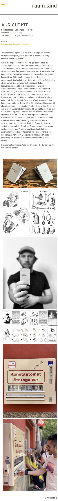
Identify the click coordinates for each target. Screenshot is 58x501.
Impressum (50, 498)
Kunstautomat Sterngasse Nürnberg (15, 44)
